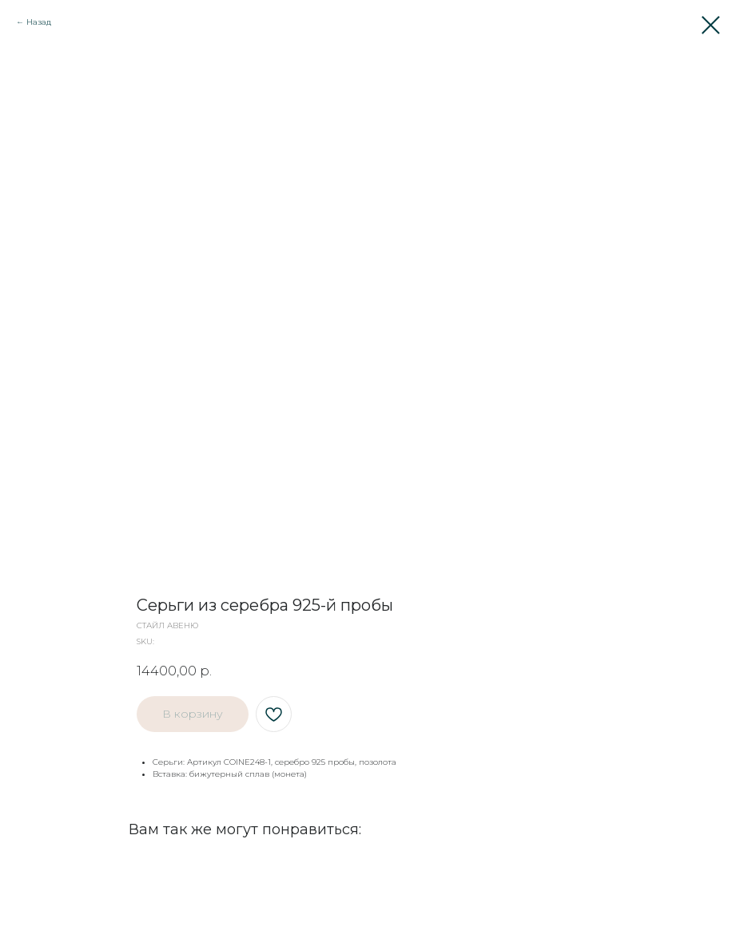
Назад (38, 22)
